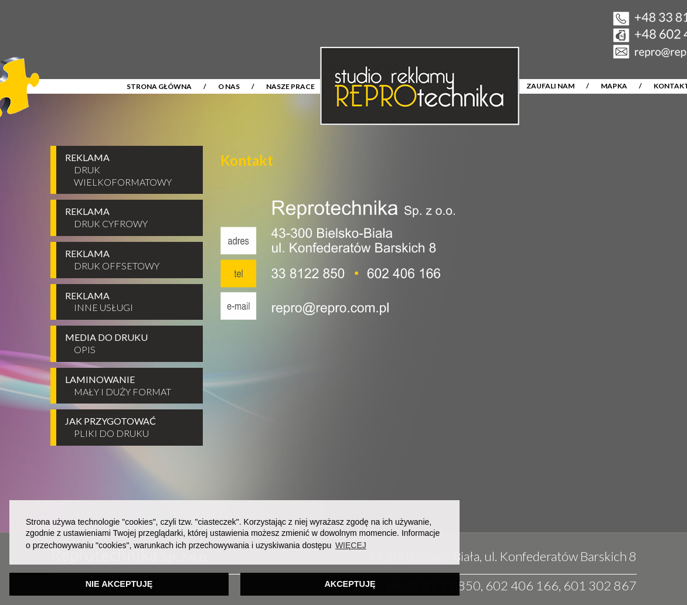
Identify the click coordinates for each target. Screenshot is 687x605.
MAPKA (614, 85)
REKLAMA (128, 170)
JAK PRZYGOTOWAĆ (128, 427)
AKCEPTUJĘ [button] (349, 584)
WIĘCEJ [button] (350, 545)
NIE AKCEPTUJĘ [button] (119, 584)
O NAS (229, 86)
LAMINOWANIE (128, 386)
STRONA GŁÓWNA (159, 86)
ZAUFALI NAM (550, 85)
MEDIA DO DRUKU (128, 343)
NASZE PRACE (290, 86)
